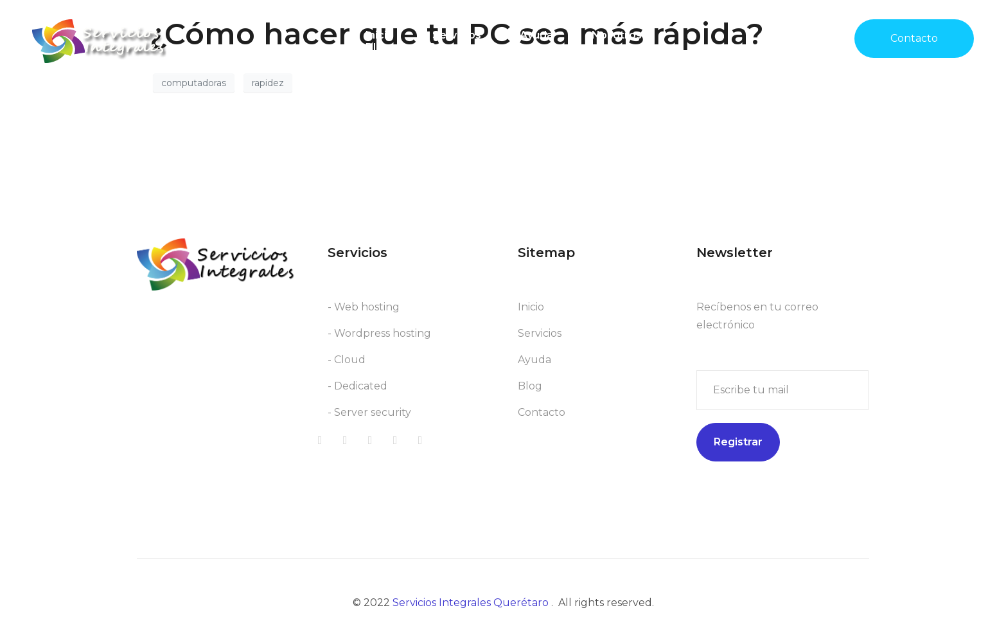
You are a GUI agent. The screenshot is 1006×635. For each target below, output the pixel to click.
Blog (378, 47)
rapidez (268, 83)
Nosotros (617, 35)
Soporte (450, 47)
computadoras (193, 83)
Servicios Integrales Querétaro (472, 602)
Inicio (380, 35)
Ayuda (536, 35)
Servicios (456, 35)
